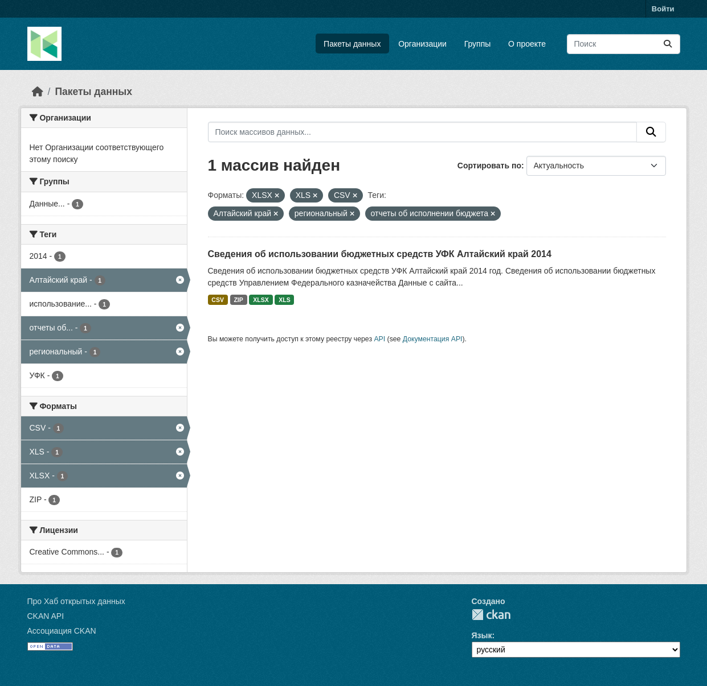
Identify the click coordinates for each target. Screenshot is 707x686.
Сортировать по (489, 165)
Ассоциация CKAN (61, 630)
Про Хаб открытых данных (76, 601)
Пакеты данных (352, 43)
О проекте (527, 43)
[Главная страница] (37, 91)
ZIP (238, 299)
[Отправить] (667, 44)
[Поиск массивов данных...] (623, 44)
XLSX (260, 299)
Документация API (433, 339)
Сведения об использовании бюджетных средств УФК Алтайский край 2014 (379, 254)
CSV (217, 299)
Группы (477, 43)
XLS (284, 299)
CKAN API (45, 616)
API (379, 339)
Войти (663, 9)
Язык (482, 635)
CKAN (491, 615)
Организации (422, 43)
